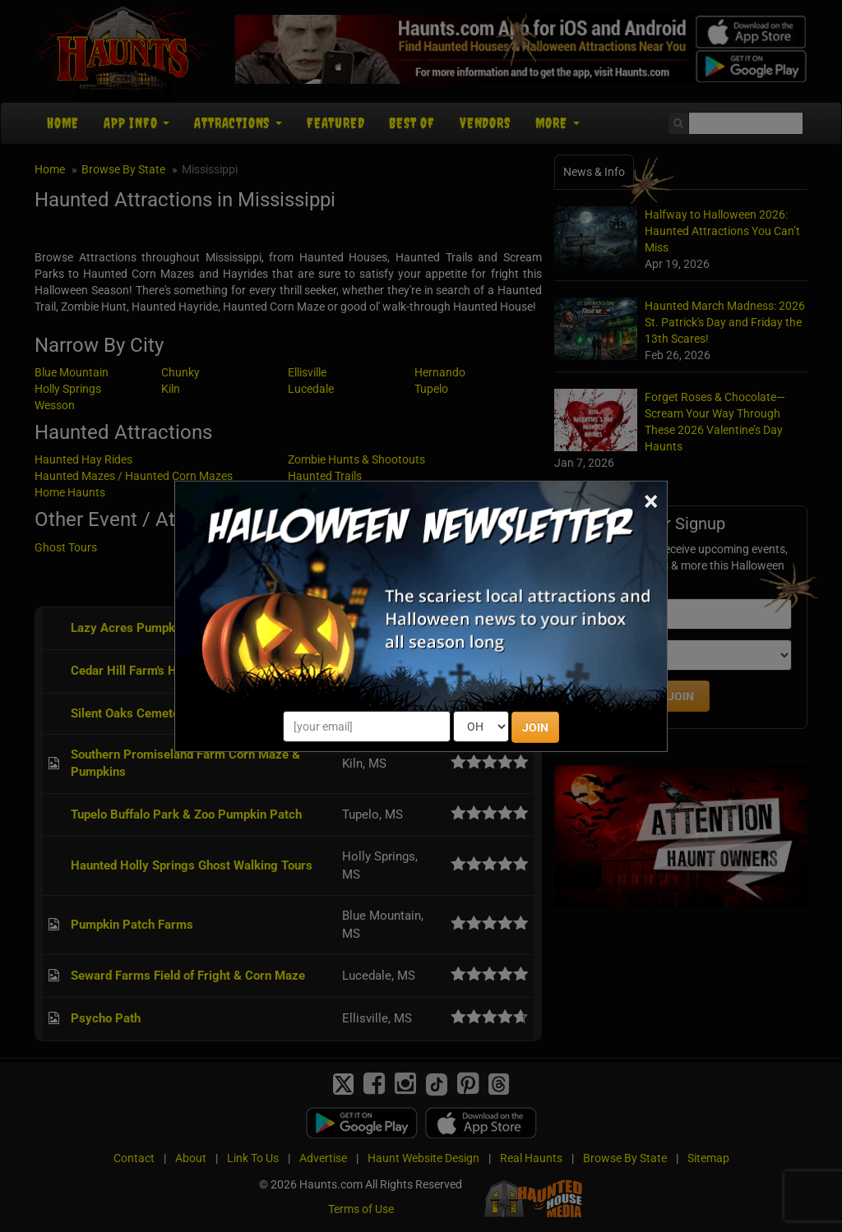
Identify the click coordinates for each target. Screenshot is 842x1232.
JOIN (535, 727)
